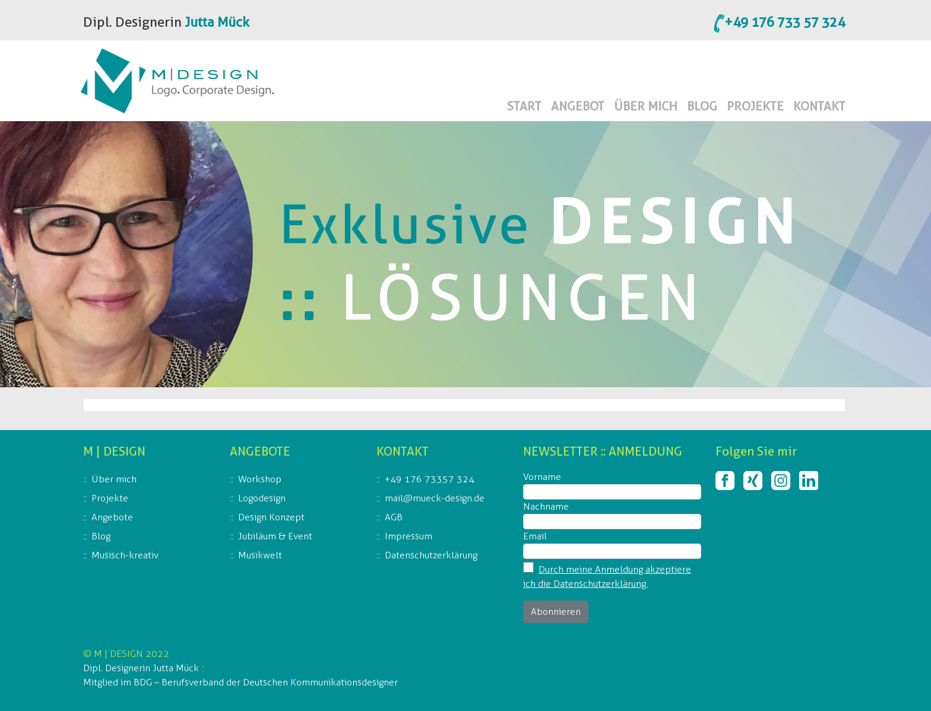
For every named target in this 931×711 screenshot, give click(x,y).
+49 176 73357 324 (429, 479)
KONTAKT (819, 106)
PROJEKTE (755, 106)
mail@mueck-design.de (434, 498)
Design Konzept (271, 517)
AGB (394, 517)
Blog (100, 536)
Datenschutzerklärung (431, 555)
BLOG (702, 106)
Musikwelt (260, 555)
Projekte (109, 498)
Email (535, 536)
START (524, 106)
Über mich (114, 479)
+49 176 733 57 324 (784, 22)
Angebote (112, 517)
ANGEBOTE (260, 451)
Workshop (259, 479)
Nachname (546, 506)
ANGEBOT (577, 106)
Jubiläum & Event (275, 536)
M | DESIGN (114, 451)
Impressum (408, 536)
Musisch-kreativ (125, 555)
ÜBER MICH (645, 106)
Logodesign (262, 498)
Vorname (542, 476)
